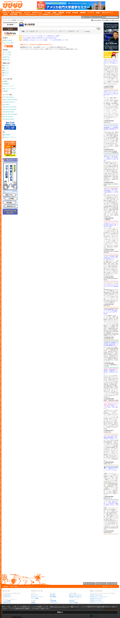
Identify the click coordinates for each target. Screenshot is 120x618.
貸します (6, 70)
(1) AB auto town (8, 116)
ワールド (4, 20)
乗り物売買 (10, 24)
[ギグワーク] (21, 14)
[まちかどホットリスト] (36, 12)
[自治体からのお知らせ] (16, 12)
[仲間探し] (97, 12)
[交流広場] (5, 14)
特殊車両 (6, 83)
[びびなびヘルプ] (39, 14)
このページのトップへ (111, 586)
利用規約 (5, 586)
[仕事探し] (54, 12)
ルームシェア (53, 602)
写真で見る (7, 57)
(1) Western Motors (9, 119)
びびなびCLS (6, 595)
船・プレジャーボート (10, 88)
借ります (6, 73)
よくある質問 (7, 601)
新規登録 (10, 29)
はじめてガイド (7, 596)
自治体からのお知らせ (75, 596)
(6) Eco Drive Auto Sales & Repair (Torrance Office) (10, 99)
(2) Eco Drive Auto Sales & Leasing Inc (10, 114)
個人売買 (52, 595)
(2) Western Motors (9, 111)
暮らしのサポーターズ (75, 595)
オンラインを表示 (9, 42)
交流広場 (71, 601)
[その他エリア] (58, 14)
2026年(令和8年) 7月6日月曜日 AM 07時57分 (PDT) (106, 20)
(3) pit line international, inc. (10, 109)
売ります (6, 65)
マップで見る (7, 54)
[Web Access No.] (31, 14)
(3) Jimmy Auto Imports (10, 106)
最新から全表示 (8, 40)
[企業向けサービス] (48, 14)
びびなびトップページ (10, 137)
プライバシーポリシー (26, 586)
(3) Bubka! (6, 104)
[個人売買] (67, 12)
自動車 (5, 81)
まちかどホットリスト (37, 596)
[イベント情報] (46, 12)
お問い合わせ (7, 602)
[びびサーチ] (5, 12)
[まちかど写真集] (13, 14)
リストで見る (7, 52)
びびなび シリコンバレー (97, 602)
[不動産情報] (82, 12)
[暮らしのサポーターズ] (107, 12)
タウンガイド (34, 595)
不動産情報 (53, 601)
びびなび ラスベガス (95, 600)
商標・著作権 (14, 586)
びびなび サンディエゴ (96, 598)
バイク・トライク (9, 86)
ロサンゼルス (20, 20)
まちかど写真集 (73, 602)
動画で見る (7, 59)
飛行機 (5, 91)
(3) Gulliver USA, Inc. (9, 102)
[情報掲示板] (61, 12)
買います (6, 68)
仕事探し (33, 602)
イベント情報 (34, 598)
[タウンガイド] (26, 12)
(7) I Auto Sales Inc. (9, 97)
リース (5, 75)
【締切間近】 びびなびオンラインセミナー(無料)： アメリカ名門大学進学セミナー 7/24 (43, 40)
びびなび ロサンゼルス (96, 595)
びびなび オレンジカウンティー (98, 596)
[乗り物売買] (74, 12)
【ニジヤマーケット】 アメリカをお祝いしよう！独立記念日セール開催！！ (40, 36)
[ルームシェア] (90, 12)
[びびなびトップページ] (12, 5)
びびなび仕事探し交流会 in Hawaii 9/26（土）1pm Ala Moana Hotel (37, 38)
